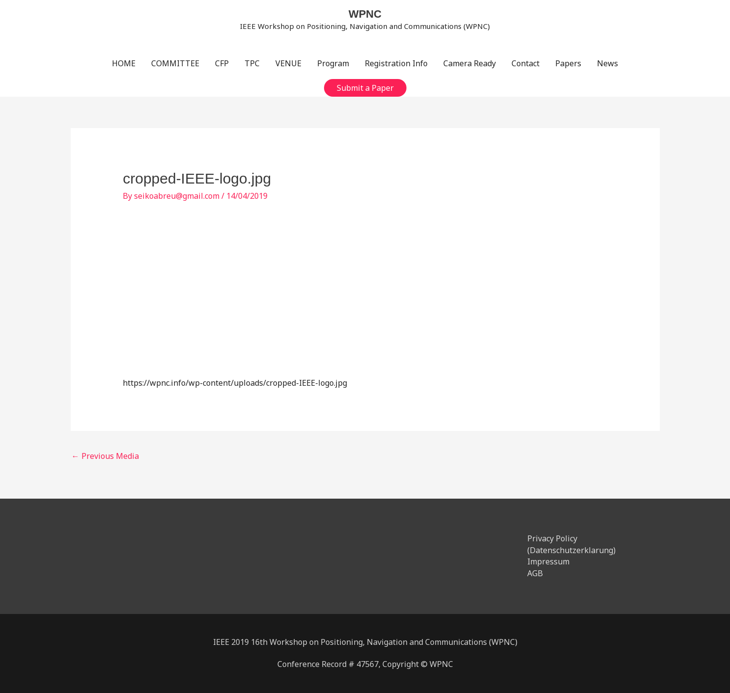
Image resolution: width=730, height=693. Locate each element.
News (607, 63)
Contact (526, 63)
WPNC (365, 14)
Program (333, 63)
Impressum (548, 561)
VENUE (288, 63)
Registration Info (396, 63)
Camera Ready (469, 63)
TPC (252, 63)
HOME (123, 63)
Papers (568, 63)
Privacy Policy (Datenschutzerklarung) (571, 544)
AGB (535, 573)
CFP (222, 63)
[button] (365, 88)
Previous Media (105, 456)
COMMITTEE (175, 63)
